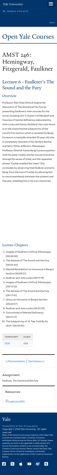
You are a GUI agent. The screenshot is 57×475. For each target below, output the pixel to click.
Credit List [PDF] (16, 401)
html (7, 343)
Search (4, 11)
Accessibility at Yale (12, 426)
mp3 (25, 343)
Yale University (13, 4)
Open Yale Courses (28, 36)
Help (52, 23)
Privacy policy (31, 426)
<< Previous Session (15, 361)
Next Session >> (36, 361)
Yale (6, 419)
